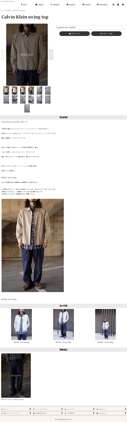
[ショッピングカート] (123, 4)
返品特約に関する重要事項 (66, 27)
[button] (113, 4)
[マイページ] (118, 4)
